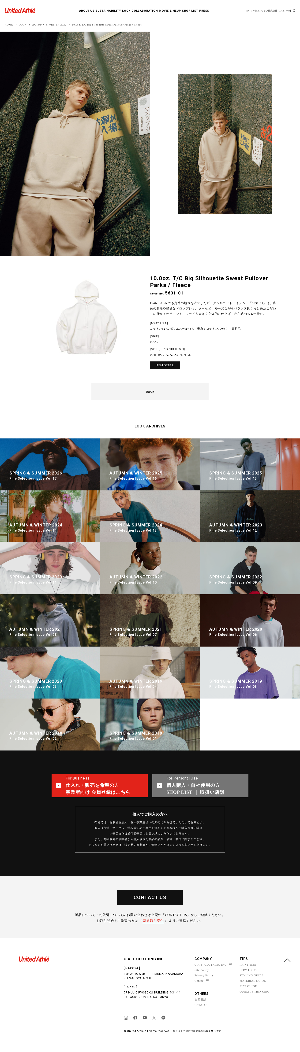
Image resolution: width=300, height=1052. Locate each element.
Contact (200, 980)
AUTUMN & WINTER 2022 (49, 24)
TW (253, 10)
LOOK (126, 10)
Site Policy (202, 970)
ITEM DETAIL (165, 365)
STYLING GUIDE (251, 975)
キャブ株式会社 (269, 10)
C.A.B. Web (284, 10)
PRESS (204, 10)
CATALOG (202, 1005)
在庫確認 (200, 999)
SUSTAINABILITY (108, 10)
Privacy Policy (204, 975)
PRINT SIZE (248, 964)
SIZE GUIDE (248, 986)
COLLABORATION (144, 10)
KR (257, 10)
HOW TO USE (249, 970)
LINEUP (175, 10)
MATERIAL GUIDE (253, 980)
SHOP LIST (190, 10)
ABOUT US (86, 10)
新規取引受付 (153, 921)
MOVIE (164, 10)
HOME (9, 24)
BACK (150, 392)
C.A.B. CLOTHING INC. (211, 964)
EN (247, 10)
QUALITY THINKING (254, 991)
